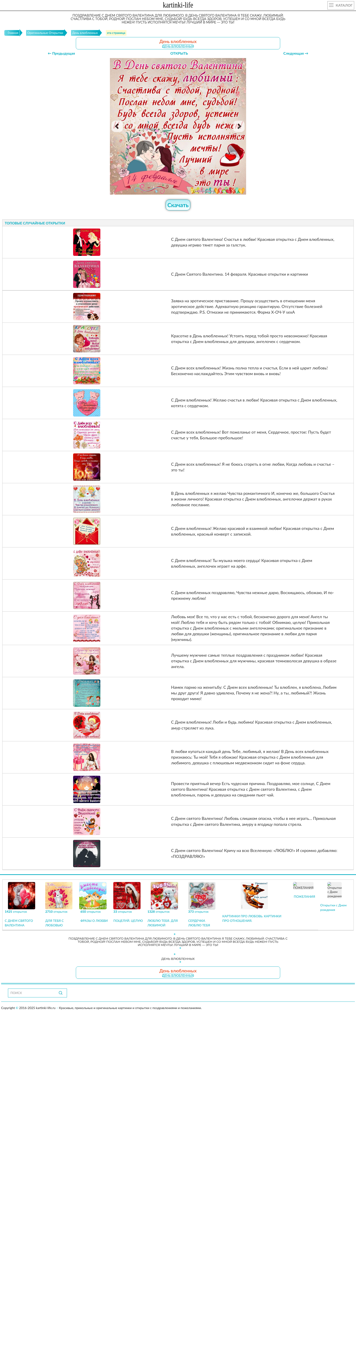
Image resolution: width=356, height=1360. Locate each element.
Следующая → (295, 53)
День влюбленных (178, 46)
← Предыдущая (61, 53)
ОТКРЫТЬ (179, 53)
